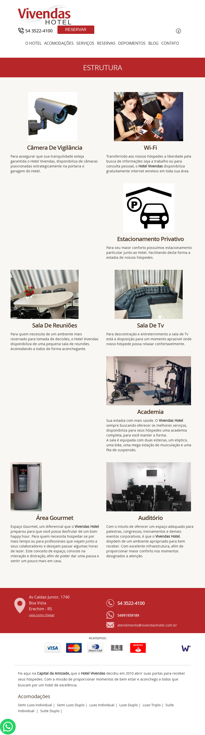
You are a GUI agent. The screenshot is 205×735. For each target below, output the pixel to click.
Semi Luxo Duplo (70, 705)
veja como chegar (42, 615)
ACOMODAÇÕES (59, 43)
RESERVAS (106, 43)
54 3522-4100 (131, 603)
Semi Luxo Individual (35, 705)
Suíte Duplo (49, 710)
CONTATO (170, 43)
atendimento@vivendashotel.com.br (147, 625)
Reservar (75, 29)
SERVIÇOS (85, 43)
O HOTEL (33, 43)
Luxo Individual (101, 705)
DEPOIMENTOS (132, 43)
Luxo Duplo (128, 705)
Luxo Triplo (152, 705)
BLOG (153, 43)
